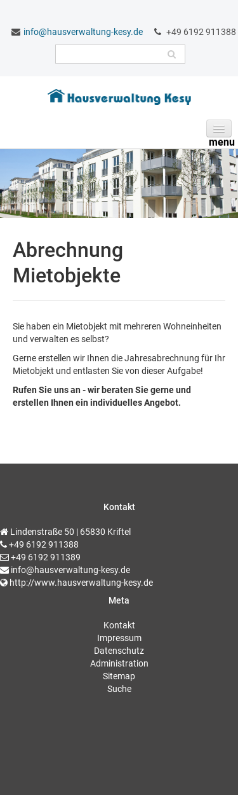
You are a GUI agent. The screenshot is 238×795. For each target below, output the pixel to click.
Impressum (119, 638)
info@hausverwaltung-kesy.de (83, 32)
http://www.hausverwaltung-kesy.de (81, 582)
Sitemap (119, 676)
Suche (119, 689)
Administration (119, 663)
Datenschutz (119, 651)
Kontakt (119, 625)
